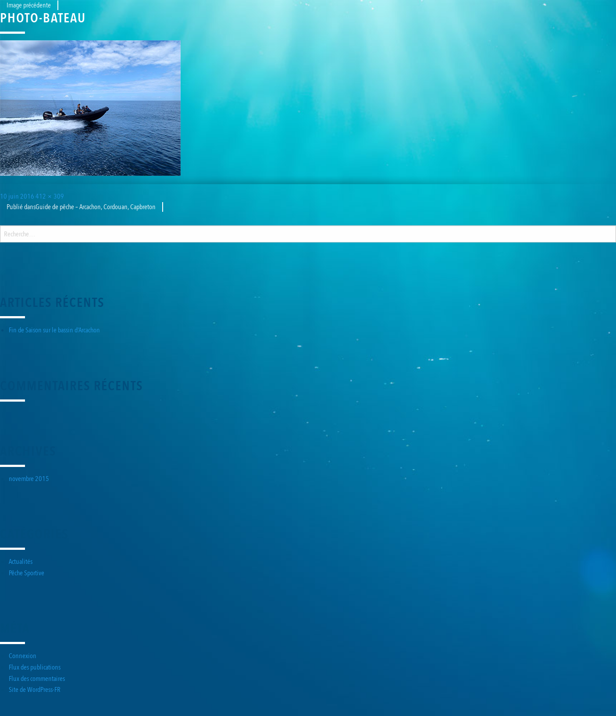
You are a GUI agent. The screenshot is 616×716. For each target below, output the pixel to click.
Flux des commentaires (37, 679)
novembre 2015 (29, 479)
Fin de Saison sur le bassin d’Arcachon (54, 330)
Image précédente (29, 5)
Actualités (20, 561)
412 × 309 (50, 196)
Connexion (22, 656)
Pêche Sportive (26, 573)
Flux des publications (35, 667)
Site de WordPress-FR (35, 690)
